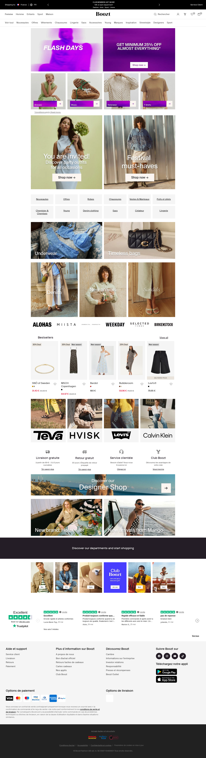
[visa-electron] (35, 699)
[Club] (185, 14)
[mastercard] (18, 699)
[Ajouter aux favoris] (55, 384)
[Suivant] (159, 5)
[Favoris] (192, 14)
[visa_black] (9, 699)
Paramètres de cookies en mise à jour (129, 745)
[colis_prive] (109, 699)
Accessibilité (82, 745)
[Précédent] (48, 5)
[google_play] (166, 672)
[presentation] (103, 49)
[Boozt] (103, 14)
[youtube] (175, 656)
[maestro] (27, 699)
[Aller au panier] (199, 14)
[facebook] (159, 656)
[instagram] (167, 656)
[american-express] (53, 699)
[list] (103, 152)
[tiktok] (183, 656)
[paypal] (62, 699)
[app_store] (166, 679)
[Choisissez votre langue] (33, 5)
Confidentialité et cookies (101, 745)
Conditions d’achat (67, 745)
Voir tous (195, 636)
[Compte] (178, 14)
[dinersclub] (44, 699)
